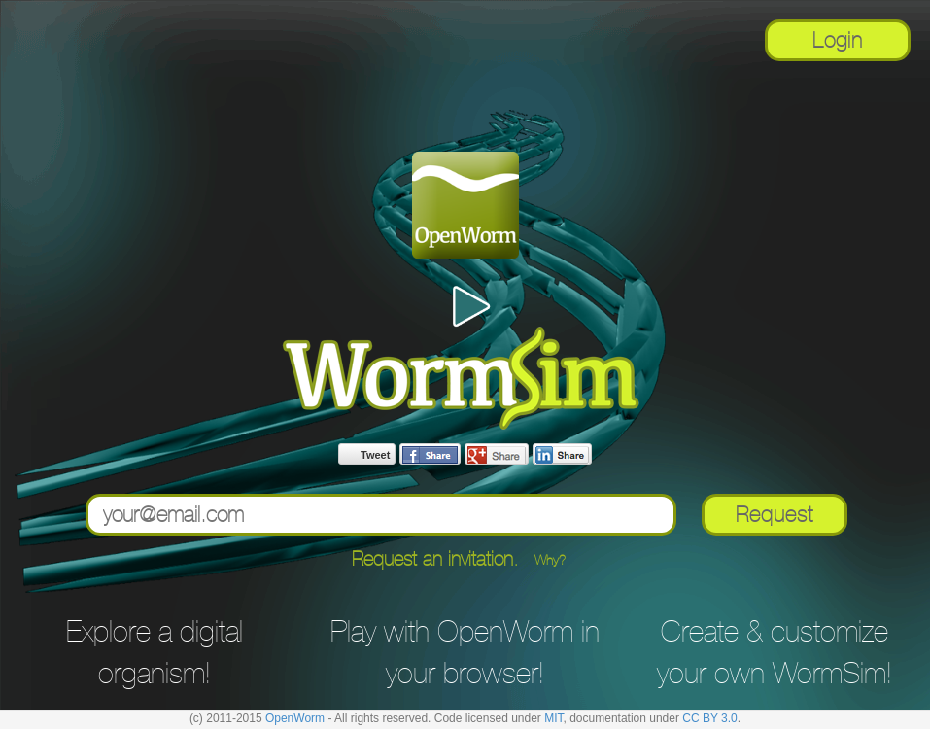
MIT (553, 718)
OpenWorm (295, 718)
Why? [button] (550, 560)
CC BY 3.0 (709, 718)
